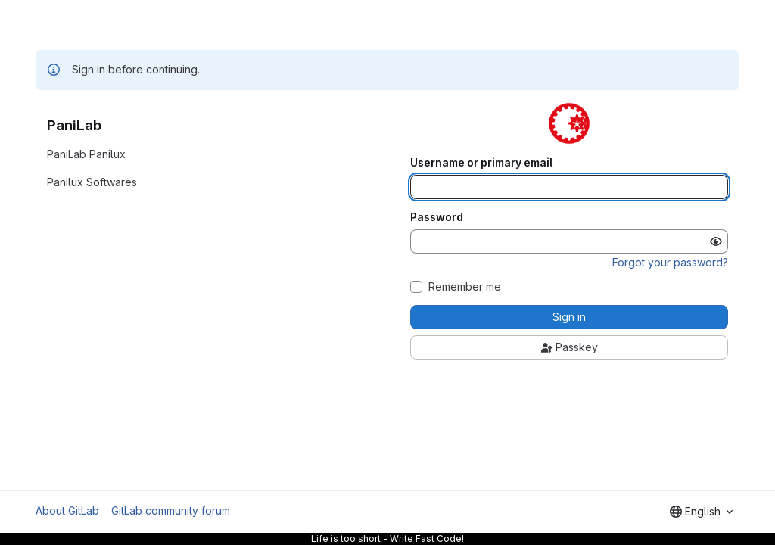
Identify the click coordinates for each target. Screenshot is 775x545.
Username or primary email (481, 163)
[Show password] (716, 241)
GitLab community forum (170, 510)
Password (436, 217)
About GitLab (67, 510)
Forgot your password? (670, 262)
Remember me (464, 287)
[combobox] (701, 512)
